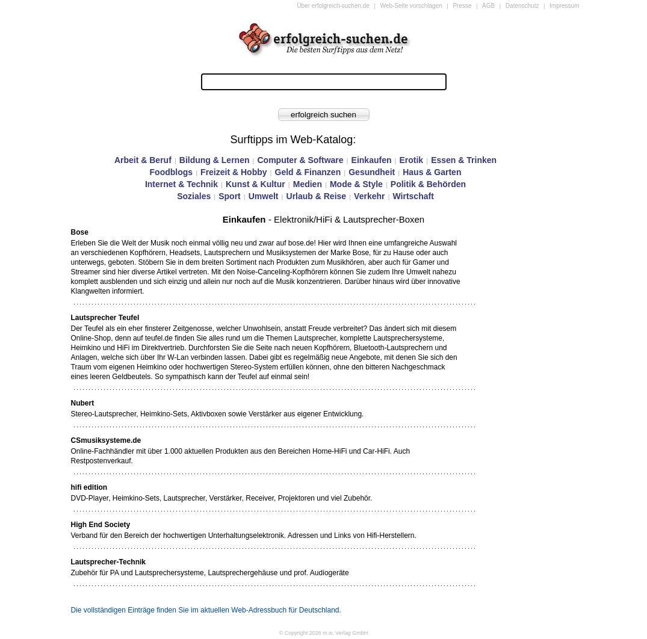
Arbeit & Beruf (143, 160)
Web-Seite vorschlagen (411, 5)
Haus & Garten (432, 172)
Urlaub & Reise (316, 196)
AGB (488, 5)
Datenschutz (522, 5)
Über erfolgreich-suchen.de (333, 5)
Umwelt (264, 196)
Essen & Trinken (464, 160)
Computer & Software (300, 160)
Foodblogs (171, 172)
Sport (229, 196)
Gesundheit (371, 172)
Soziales (194, 196)
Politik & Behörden (428, 184)
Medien (307, 184)
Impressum (564, 5)
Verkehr (369, 196)
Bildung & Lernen (214, 160)
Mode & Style (356, 184)
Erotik (411, 160)
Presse (462, 5)
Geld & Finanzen (308, 172)
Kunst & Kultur (255, 184)
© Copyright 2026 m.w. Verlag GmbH (323, 633)
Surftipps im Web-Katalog (292, 140)
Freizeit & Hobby (233, 172)
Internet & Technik (181, 184)
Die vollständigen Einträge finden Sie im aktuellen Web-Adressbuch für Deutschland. (206, 610)
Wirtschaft (412, 196)
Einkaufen (371, 160)
